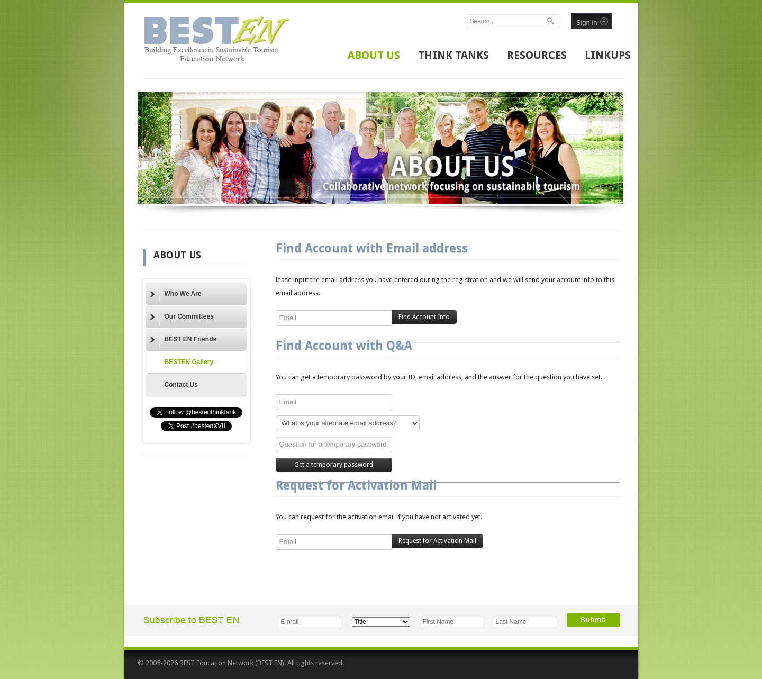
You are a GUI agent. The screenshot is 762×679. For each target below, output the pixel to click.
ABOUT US (374, 55)
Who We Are (176, 294)
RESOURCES (537, 55)
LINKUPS (608, 55)
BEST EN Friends (183, 340)
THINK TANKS (453, 55)
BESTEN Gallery (189, 362)
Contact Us (181, 384)
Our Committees (182, 317)
